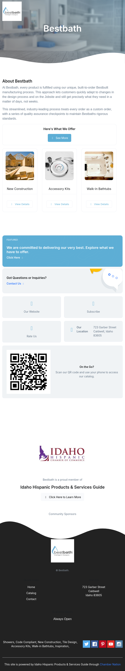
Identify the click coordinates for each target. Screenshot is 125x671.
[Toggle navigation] (119, 11)
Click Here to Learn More (62, 497)
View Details (19, 204)
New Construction (20, 189)
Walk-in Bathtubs (99, 189)
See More (59, 138)
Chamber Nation (110, 664)
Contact (31, 599)
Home (31, 587)
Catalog (31, 593)
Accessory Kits (59, 189)
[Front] (12, 11)
